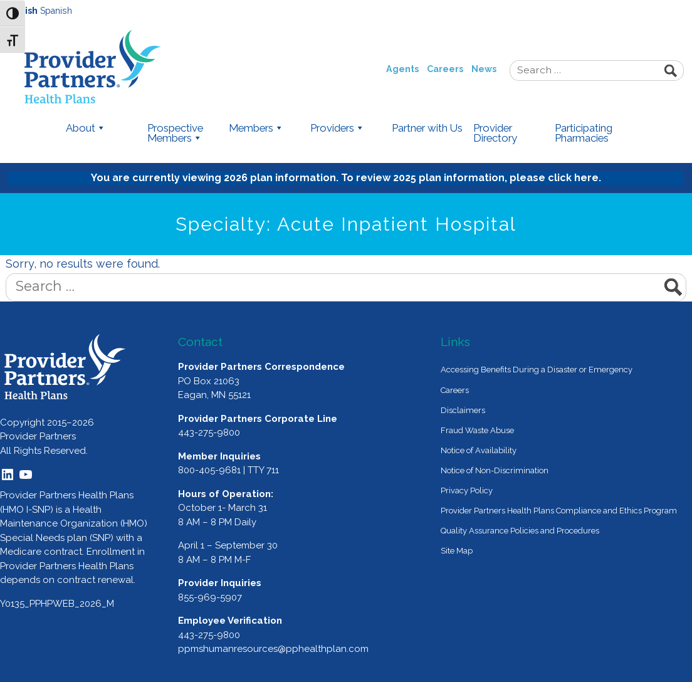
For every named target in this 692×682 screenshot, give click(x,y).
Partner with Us (427, 128)
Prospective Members (175, 134)
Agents (402, 69)
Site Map (457, 550)
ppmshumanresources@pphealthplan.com (273, 648)
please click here (554, 178)
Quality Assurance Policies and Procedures (520, 530)
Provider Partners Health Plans (122, 66)
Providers (337, 128)
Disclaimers (463, 410)
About (86, 128)
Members (256, 128)
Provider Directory (495, 134)
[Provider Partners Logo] (65, 366)
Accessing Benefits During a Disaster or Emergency (536, 369)
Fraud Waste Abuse (477, 430)
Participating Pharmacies (583, 134)
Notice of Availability (478, 450)
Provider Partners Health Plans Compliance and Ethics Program (559, 510)
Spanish (56, 11)
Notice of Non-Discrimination (494, 470)
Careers (445, 69)
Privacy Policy (467, 490)
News (483, 69)
